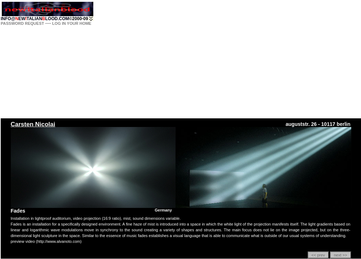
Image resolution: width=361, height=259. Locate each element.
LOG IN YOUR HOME (72, 23)
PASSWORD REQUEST (22, 23)
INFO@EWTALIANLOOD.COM (35, 18)
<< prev (318, 255)
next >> (340, 255)
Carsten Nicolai (33, 124)
